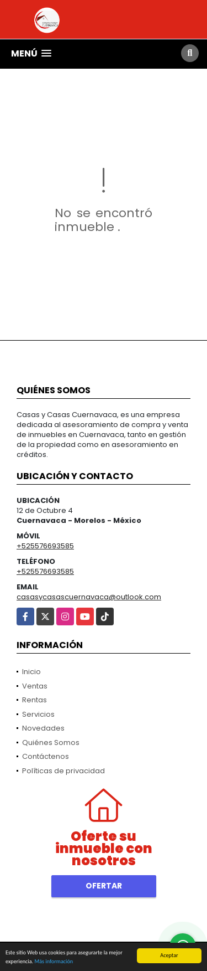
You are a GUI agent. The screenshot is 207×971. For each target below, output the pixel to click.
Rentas (34, 700)
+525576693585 (45, 546)
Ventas (34, 686)
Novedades (43, 728)
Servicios (38, 714)
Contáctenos (45, 756)
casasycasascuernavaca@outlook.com (89, 597)
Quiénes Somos (50, 742)
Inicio (31, 671)
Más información (53, 961)
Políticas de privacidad (63, 771)
